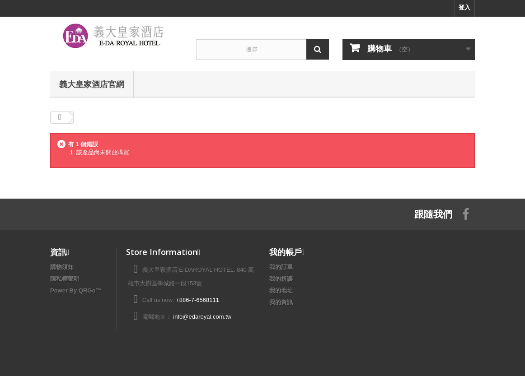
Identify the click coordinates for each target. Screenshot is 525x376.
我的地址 (281, 290)
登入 (464, 7)
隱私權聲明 (65, 278)
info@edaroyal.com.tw (202, 316)
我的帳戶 (285, 251)
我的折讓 (281, 278)
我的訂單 (281, 267)
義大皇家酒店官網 (91, 84)
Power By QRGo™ (75, 290)
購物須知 (62, 267)
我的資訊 (281, 302)
